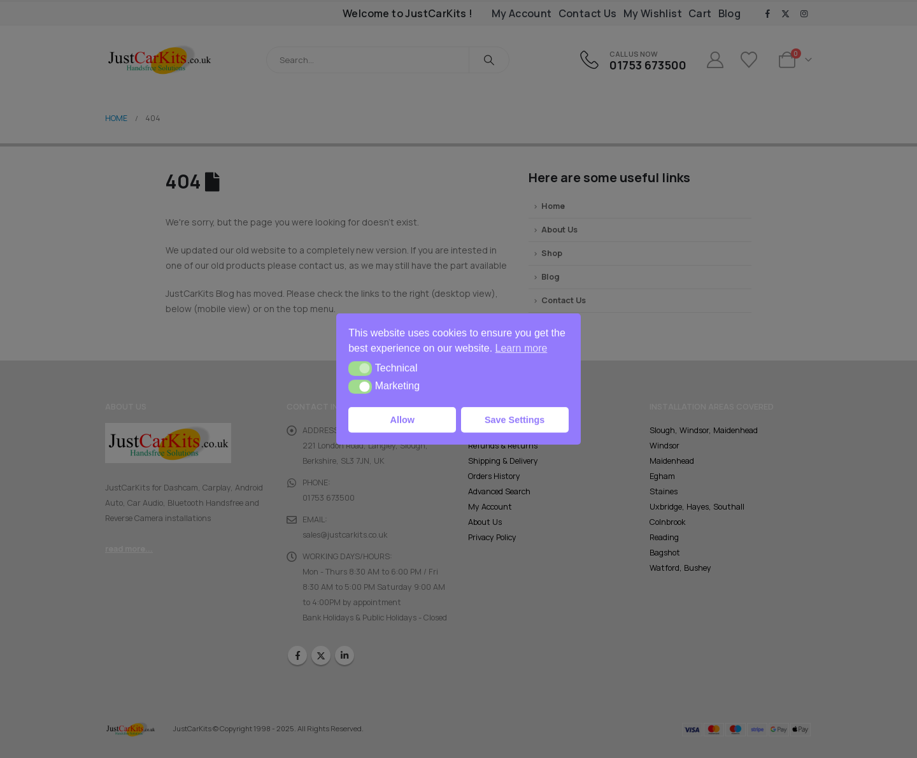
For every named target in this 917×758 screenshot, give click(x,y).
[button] (360, 368)
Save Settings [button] (514, 420)
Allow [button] (402, 420)
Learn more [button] (521, 348)
